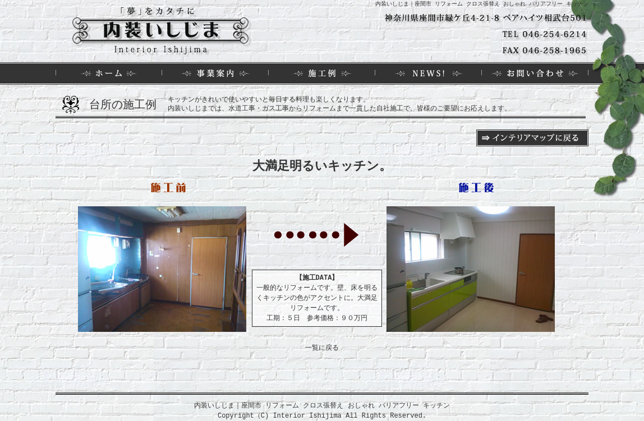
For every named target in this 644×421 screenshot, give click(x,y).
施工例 (322, 73)
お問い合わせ (535, 73)
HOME (109, 73)
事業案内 (215, 73)
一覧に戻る (322, 348)
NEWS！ (428, 73)
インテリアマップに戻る (532, 137)
